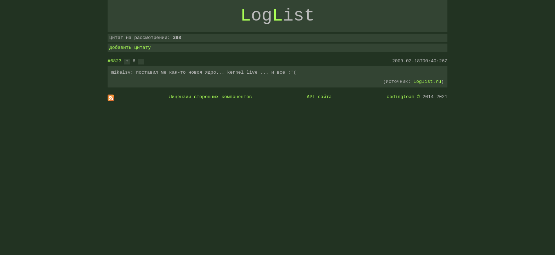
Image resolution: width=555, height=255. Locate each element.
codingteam (400, 97)
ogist (277, 16)
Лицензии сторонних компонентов (210, 97)
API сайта (319, 97)
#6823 (114, 61)
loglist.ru (427, 81)
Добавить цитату (130, 47)
